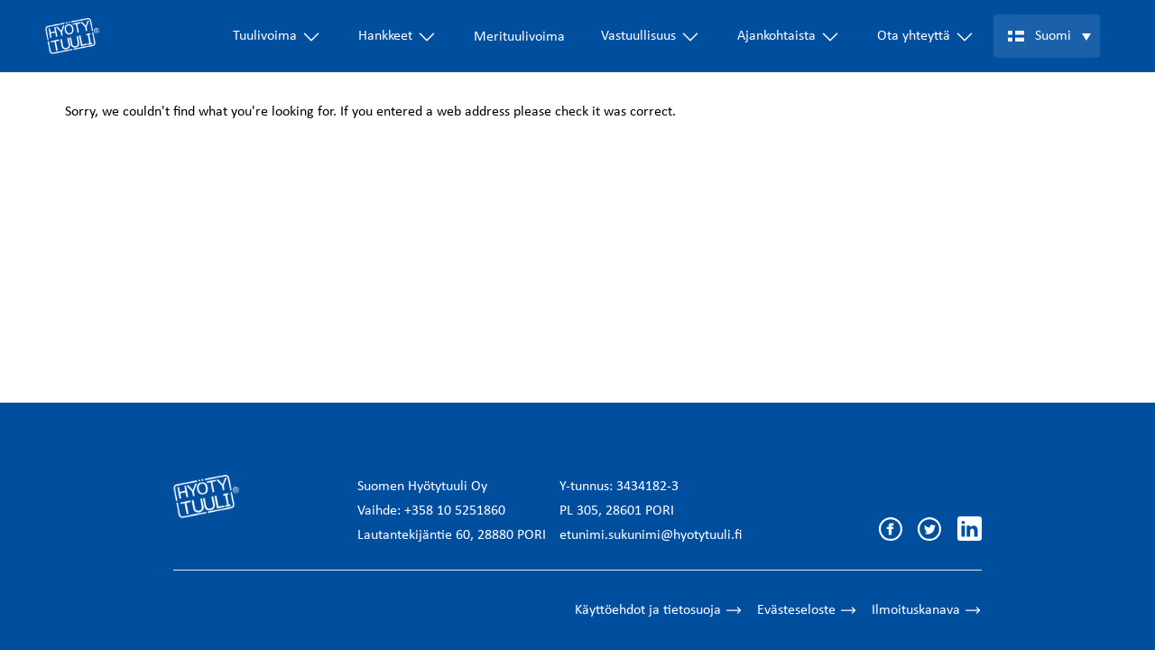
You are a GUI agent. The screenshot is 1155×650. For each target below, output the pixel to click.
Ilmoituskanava (927, 610)
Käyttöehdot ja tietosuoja (659, 610)
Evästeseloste (807, 610)
